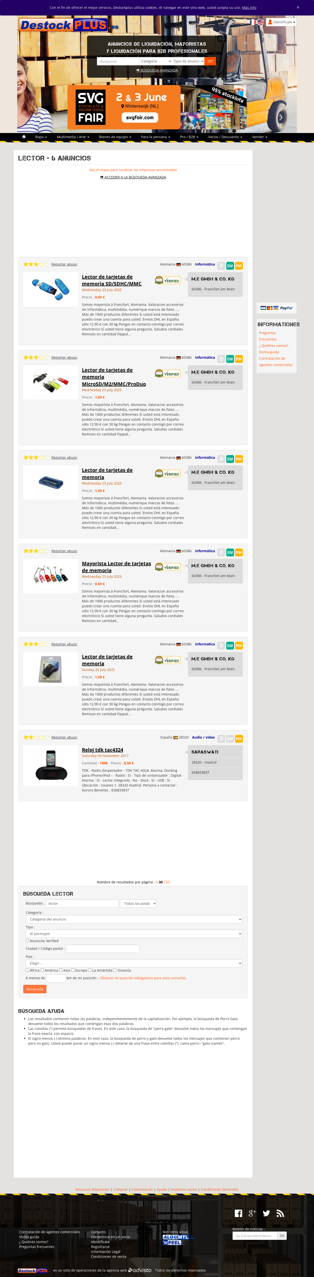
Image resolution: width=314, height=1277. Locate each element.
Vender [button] (259, 136)
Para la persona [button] (155, 136)
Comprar (120, 1189)
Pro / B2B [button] (189, 136)
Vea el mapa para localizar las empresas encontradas (133, 169)
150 (167, 882)
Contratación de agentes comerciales (276, 361)
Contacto (98, 1232)
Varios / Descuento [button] (225, 136)
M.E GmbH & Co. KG (213, 279)
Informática (205, 264)
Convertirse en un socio (110, 1236)
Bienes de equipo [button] (115, 136)
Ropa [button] (41, 136)
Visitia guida (269, 352)
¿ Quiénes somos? (273, 345)
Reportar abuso (64, 264)
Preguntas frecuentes (268, 336)
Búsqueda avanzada (157, 70)
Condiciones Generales (220, 1189)
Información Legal (105, 1251)
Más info (249, 7)
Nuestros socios (184, 1189)
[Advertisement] (133, 216)
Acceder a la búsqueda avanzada (133, 177)
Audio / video (203, 737)
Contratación (142, 1189)
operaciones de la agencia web (101, 1270)
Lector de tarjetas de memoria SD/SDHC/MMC (112, 280)
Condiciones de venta (108, 1256)
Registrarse (100, 1246)
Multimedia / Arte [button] (73, 136)
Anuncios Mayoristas (92, 1189)
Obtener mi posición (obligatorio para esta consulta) (142, 977)
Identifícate (100, 1241)
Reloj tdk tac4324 (102, 749)
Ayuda (162, 1189)
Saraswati (205, 752)
